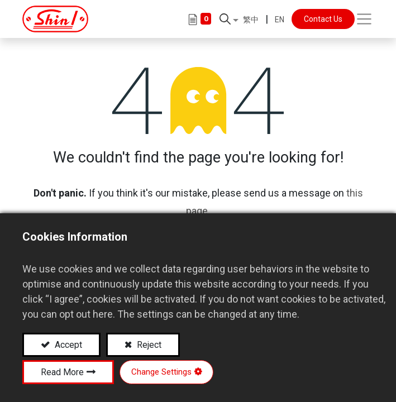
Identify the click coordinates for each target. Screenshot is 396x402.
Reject (148, 344)
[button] (229, 19)
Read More (62, 372)
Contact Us (323, 19)
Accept (67, 344)
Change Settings (161, 372)
